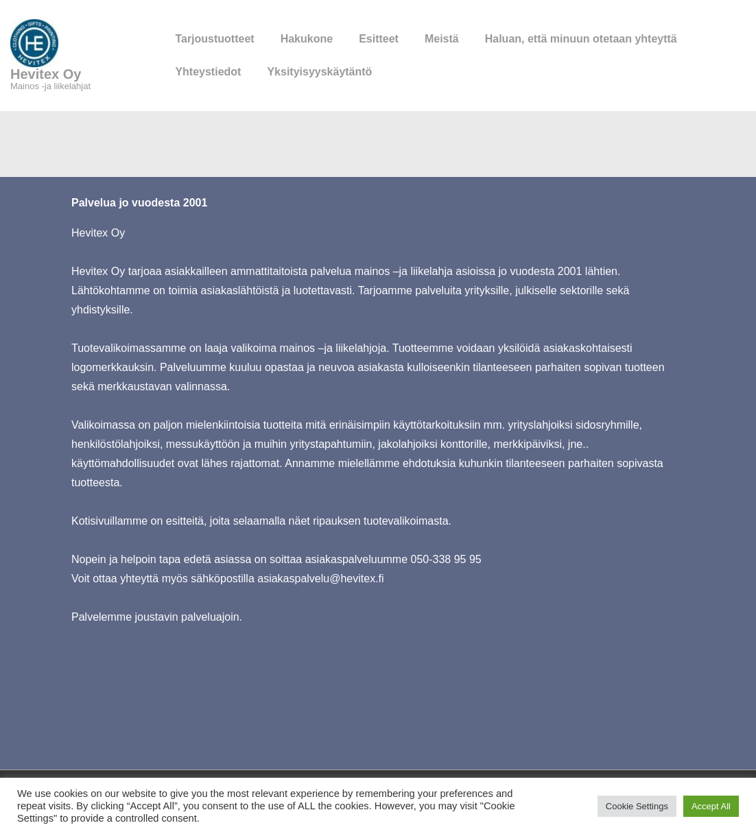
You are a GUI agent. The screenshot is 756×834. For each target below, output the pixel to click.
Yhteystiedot (208, 72)
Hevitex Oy (45, 74)
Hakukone (307, 39)
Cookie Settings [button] (637, 806)
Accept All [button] (711, 806)
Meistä (442, 39)
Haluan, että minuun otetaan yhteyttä (581, 39)
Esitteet (379, 39)
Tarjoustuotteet (214, 39)
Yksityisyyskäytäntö (319, 72)
